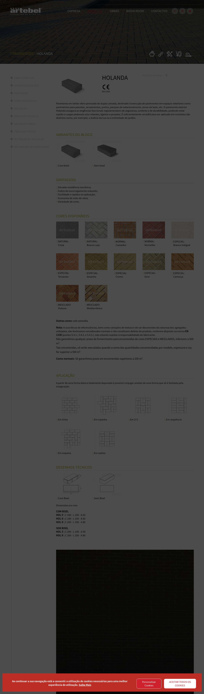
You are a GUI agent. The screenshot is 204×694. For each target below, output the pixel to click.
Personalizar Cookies (149, 683)
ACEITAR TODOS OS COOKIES (180, 683)
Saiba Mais (85, 684)
